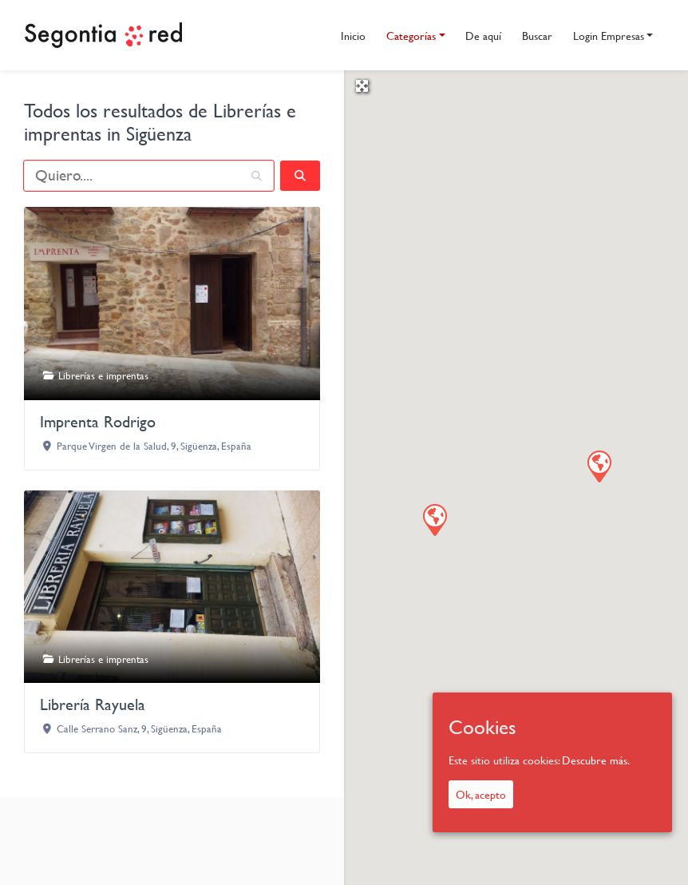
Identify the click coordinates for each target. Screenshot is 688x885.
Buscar (537, 35)
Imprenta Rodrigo (98, 421)
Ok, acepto (481, 794)
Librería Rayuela (92, 704)
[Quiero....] (149, 176)
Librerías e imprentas (103, 375)
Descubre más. (596, 760)
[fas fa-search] (300, 176)
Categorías (411, 35)
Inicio (353, 35)
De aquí (483, 35)
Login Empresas (608, 35)
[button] (599, 466)
